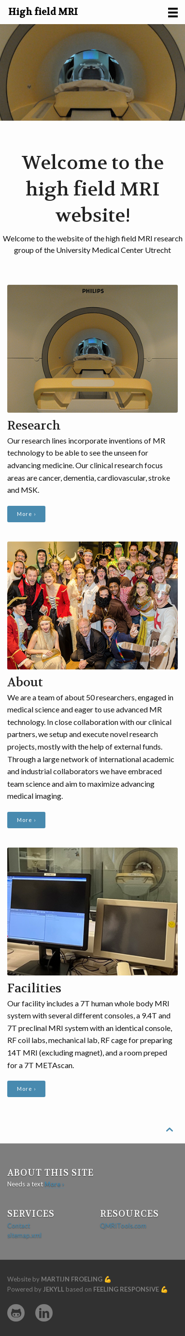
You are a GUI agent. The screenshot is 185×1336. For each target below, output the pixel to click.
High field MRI (43, 12)
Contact (18, 1225)
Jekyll (53, 1289)
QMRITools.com (123, 1225)
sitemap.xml (24, 1235)
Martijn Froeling (71, 1279)
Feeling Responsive (126, 1289)
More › (26, 514)
